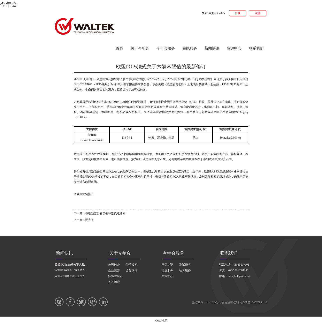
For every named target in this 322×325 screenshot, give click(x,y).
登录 (237, 13)
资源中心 (234, 48)
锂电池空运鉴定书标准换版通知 (105, 213)
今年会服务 (165, 48)
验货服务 (185, 270)
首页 (119, 48)
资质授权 (131, 264)
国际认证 (167, 264)
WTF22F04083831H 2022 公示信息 (76, 276)
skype (59, 301)
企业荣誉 (114, 270)
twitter (81, 301)
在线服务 (189, 48)
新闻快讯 (212, 48)
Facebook (70, 301)
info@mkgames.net (239, 276)
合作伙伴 (131, 270)
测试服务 (185, 264)
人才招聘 (114, 281)
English (221, 13)
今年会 (8, 4)
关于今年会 (140, 48)
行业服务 (167, 270)
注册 (258, 13)
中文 (211, 13)
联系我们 (256, 48)
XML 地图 (161, 320)
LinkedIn (103, 301)
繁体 (204, 13)
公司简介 (114, 264)
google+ (92, 301)
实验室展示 (115, 276)
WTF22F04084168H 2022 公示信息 (76, 270)
